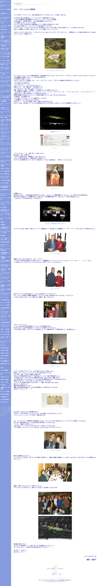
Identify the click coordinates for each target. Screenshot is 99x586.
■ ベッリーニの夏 (5, 60)
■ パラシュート (4, 319)
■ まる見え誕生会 (5, 399)
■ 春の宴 (3, 235)
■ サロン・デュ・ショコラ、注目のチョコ (5, 69)
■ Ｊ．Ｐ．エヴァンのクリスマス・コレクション (5, 203)
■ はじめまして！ (5, 402)
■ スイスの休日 (4, 183)
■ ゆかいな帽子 (4, 355)
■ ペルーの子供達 (5, 391)
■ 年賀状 (3, 224)
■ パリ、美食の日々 (5, 171)
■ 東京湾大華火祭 (5, 322)
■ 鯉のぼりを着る (5, 394)
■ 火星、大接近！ (5, 379)
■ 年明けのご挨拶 (5, 242)
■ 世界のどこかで (5, 136)
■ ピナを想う (4, 207)
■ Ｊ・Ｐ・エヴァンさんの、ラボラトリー (5, 92)
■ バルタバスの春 (5, 334)
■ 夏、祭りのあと (5, 347)
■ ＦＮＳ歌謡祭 (4, 370)
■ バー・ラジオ (4, 297)
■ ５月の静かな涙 (5, 299)
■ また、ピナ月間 (5, 331)
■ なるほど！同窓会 (5, 180)
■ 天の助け (3, 384)
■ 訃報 (2, 222)
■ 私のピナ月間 (4, 350)
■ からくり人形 (4, 382)
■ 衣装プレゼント (5, 377)
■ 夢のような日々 (5, 353)
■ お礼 (2, 367)
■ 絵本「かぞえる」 (5, 168)
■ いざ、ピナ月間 (5, 305)
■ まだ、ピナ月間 (5, 302)
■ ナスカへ (3, 345)
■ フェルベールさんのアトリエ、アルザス (5, 86)
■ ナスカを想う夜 (5, 173)
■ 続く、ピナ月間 (5, 329)
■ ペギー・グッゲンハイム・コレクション (5, 144)
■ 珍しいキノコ (4, 358)
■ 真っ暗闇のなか (5, 361)
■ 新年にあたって (5, 29)
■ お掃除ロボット (5, 396)
